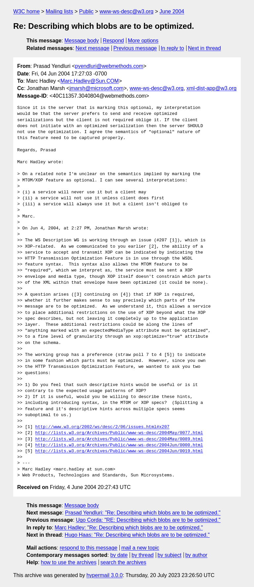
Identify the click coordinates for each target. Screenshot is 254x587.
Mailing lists (59, 11)
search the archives (124, 562)
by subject (169, 555)
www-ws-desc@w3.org (126, 11)
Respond (113, 40)
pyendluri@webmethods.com (109, 66)
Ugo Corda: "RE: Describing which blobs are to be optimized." (148, 520)
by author (196, 555)
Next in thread (204, 48)
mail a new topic (140, 548)
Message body (81, 40)
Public (86, 11)
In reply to (172, 48)
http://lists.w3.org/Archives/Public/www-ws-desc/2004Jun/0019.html (119, 451)
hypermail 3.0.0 (104, 575)
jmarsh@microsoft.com (96, 88)
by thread (143, 555)
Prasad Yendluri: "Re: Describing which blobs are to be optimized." (143, 512)
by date (118, 555)
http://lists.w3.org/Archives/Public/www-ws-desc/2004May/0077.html (119, 433)
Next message (92, 48)
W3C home (26, 11)
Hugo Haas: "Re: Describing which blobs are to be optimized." (137, 535)
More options (143, 40)
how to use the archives (69, 562)
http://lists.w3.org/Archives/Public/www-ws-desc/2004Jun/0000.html (119, 445)
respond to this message (88, 548)
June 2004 (171, 11)
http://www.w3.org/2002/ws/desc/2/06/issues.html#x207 (102, 427)
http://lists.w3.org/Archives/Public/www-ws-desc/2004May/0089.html (119, 439)
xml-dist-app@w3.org (211, 88)
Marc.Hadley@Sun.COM (90, 81)
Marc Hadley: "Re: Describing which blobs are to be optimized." (129, 527)
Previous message (135, 48)
